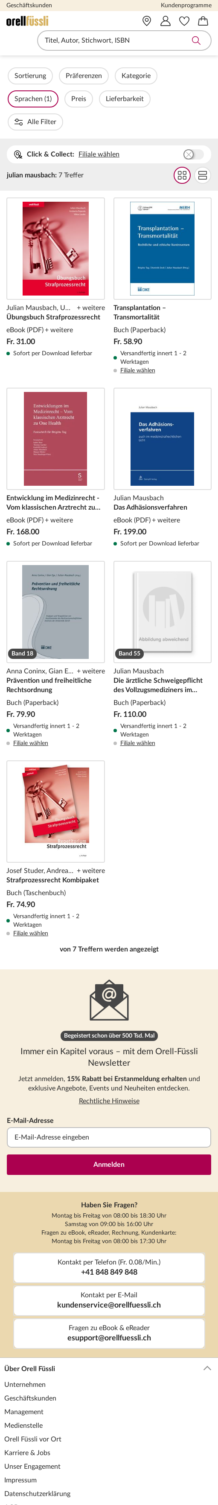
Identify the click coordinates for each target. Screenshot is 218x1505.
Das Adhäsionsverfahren (162, 422)
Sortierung (53, 75)
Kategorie (159, 75)
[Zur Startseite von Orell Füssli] (47, 21)
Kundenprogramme (186, 6)
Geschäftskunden (29, 6)
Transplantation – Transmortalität (162, 240)
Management (24, 1366)
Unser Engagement (32, 1420)
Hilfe (11, 1499)
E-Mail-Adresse (30, 1074)
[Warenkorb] (203, 21)
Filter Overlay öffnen (16, 76)
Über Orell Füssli (108, 1323)
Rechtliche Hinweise (109, 1055)
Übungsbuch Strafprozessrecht (55, 240)
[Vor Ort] (147, 21)
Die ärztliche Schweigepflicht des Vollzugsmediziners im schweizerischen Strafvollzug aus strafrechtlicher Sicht (162, 608)
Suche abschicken (196, 40)
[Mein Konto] (165, 21)
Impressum (20, 1434)
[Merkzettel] (184, 21)
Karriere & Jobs (27, 1407)
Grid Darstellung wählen (182, 129)
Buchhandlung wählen (193, 108)
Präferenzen (107, 75)
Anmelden (109, 1118)
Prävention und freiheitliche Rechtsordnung (55, 608)
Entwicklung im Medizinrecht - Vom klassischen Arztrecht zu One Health (55, 422)
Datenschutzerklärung (37, 1447)
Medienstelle (23, 1379)
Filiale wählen (98, 108)
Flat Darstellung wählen (202, 129)
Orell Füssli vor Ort (32, 1393)
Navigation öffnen (12, 40)
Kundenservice (108, 1484)
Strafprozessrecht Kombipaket (55, 803)
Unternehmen (25, 1338)
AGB (11, 1461)
